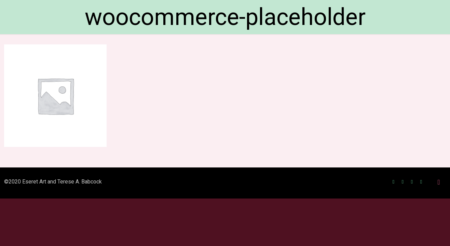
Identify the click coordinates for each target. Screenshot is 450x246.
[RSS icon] (421, 182)
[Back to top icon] (439, 182)
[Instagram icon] (411, 182)
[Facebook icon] (393, 182)
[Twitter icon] (402, 182)
